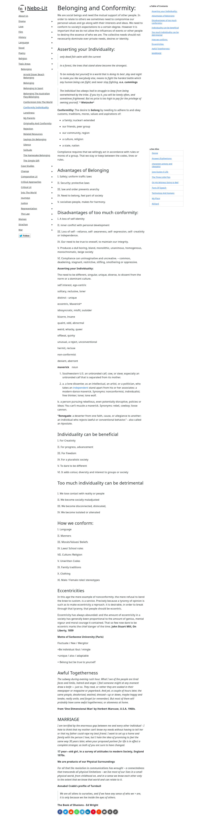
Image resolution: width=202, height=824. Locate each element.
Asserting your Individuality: (164, 11)
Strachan (23, 224)
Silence (27, 144)
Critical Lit (26, 187)
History (22, 37)
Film (21, 31)
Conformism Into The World (37, 102)
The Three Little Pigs (161, 177)
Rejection (28, 128)
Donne (155, 153)
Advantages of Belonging (163, 16)
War (21, 229)
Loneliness (29, 112)
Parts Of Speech (159, 188)
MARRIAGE (156, 53)
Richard (155, 204)
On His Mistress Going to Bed (165, 182)
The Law (25, 213)
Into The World (29, 192)
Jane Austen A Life (160, 172)
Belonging (26, 69)
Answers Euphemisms (162, 158)
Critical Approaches (31, 181)
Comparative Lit (29, 176)
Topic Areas (24, 63)
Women (23, 219)
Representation (29, 208)
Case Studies (27, 165)
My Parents (29, 118)
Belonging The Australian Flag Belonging (36, 95)
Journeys (25, 197)
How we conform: (160, 39)
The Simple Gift (31, 160)
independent (80, 387)
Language (24, 42)
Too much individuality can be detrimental (165, 33)
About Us (23, 15)
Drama (22, 21)
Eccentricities (158, 44)
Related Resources (33, 134)
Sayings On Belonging (34, 139)
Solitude (27, 150)
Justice (24, 203)
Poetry (22, 53)
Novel (21, 47)
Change (25, 171)
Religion (23, 58)
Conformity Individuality (36, 107)
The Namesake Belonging (36, 155)
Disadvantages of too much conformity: (164, 21)
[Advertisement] (166, 102)
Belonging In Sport (33, 88)
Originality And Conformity (37, 123)
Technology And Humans (163, 193)
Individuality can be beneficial (165, 27)
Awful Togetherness (161, 48)
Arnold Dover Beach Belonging (33, 76)
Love (21, 26)
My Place (156, 198)
